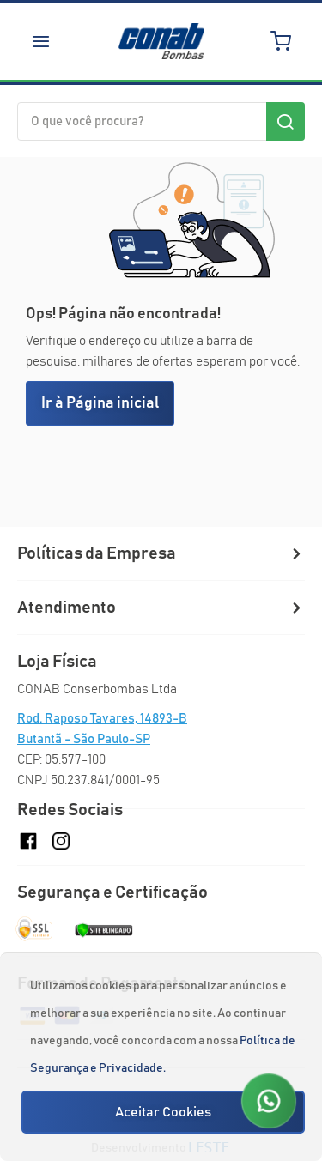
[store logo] (161, 41)
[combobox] (161, 121)
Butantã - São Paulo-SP (83, 739)
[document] (163, 1057)
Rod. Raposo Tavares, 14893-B (102, 718)
